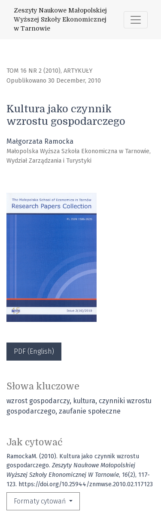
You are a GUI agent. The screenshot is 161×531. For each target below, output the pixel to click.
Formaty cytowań (40, 501)
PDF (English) (34, 351)
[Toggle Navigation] (136, 19)
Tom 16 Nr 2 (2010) (33, 70)
